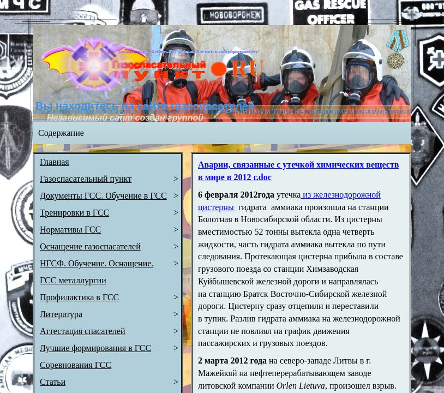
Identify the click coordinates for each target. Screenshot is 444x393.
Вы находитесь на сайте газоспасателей (145, 106)
